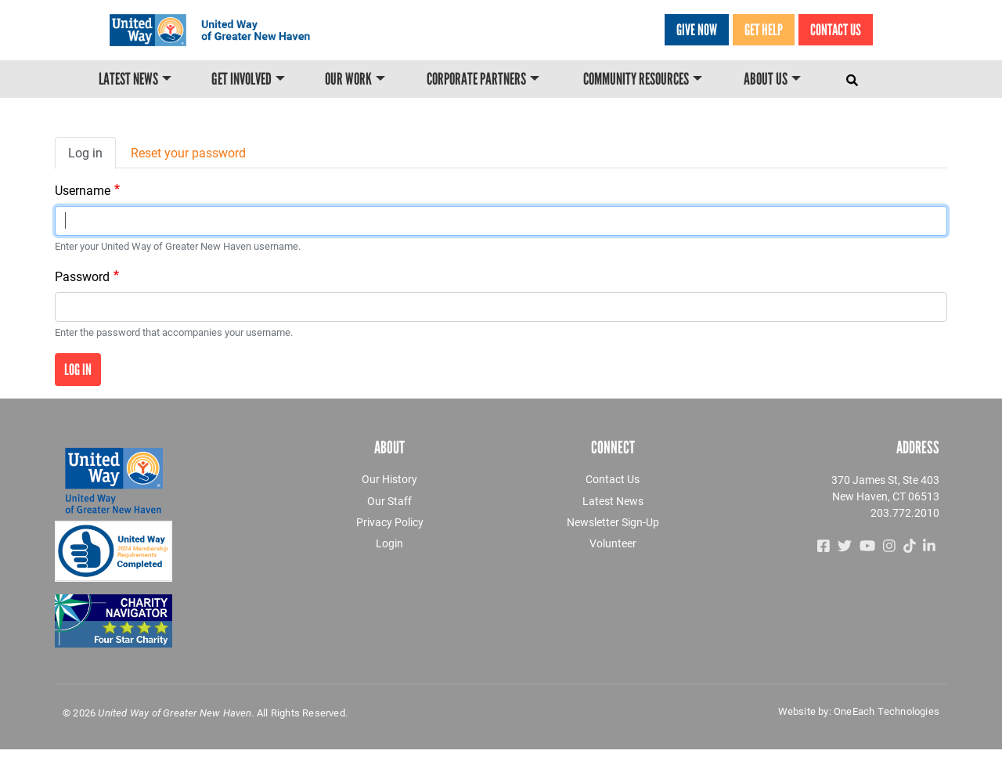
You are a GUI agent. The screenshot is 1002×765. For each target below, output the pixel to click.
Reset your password (188, 152)
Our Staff (389, 500)
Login (389, 543)
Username (82, 190)
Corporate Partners (476, 80)
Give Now (696, 29)
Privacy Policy (390, 521)
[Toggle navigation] (853, 77)
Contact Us (835, 29)
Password (82, 276)
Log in (85, 152)
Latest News (128, 80)
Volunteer (612, 543)
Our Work (348, 80)
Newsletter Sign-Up (613, 521)
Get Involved (241, 80)
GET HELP (763, 29)
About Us (766, 80)
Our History (389, 478)
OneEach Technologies (886, 711)
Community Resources (636, 80)
